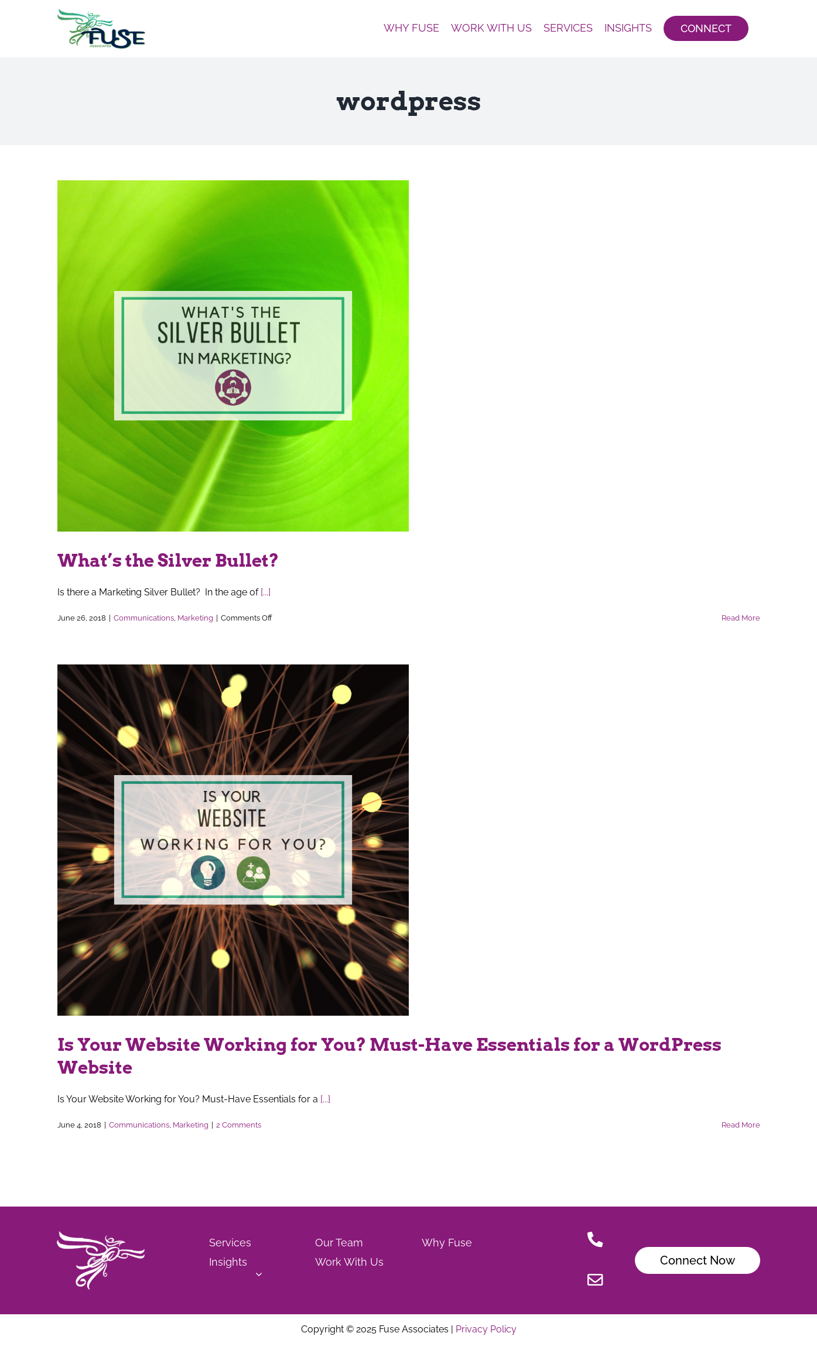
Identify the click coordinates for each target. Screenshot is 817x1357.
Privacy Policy (485, 1329)
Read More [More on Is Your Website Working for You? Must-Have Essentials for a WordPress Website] (741, 1124)
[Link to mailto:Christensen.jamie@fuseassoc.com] (595, 1281)
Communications (144, 618)
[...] (266, 592)
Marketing (195, 618)
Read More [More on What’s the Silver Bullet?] (741, 618)
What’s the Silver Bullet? (168, 560)
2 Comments (238, 1124)
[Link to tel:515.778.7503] (595, 1240)
